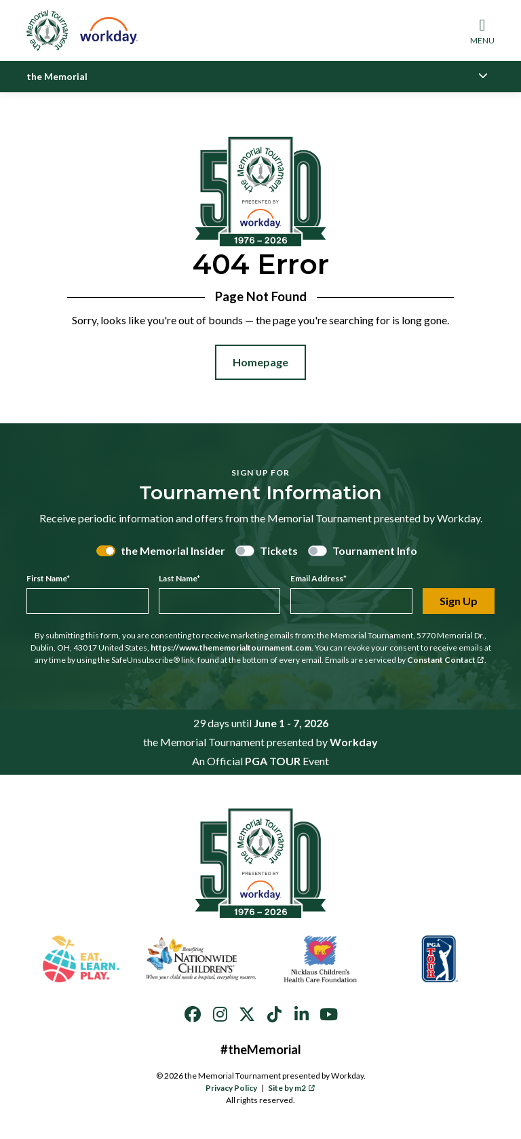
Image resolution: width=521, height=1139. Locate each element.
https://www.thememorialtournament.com (231, 647)
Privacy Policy (231, 1088)
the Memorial (57, 76)
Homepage (260, 361)
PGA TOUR (273, 760)
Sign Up (459, 600)
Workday (354, 741)
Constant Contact (445, 660)
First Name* (48, 578)
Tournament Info (374, 550)
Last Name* (179, 578)
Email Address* (318, 578)
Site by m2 (291, 1088)
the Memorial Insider (173, 550)
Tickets (279, 550)
